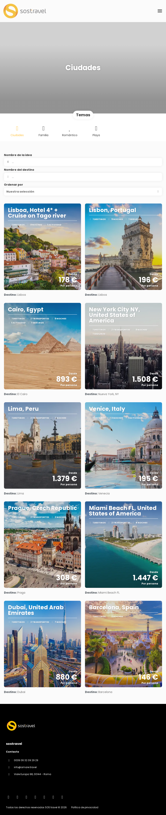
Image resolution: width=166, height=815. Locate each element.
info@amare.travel (25, 767)
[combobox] (83, 177)
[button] (83, 192)
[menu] (160, 11)
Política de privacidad (84, 807)
